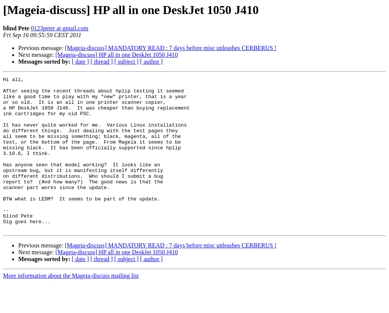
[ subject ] (126, 61)
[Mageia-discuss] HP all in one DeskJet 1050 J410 (116, 55)
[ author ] (151, 61)
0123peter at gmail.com (60, 28)
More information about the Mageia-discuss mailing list (71, 306)
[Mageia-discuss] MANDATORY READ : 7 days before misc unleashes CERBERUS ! (171, 48)
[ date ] (80, 61)
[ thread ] (101, 61)
